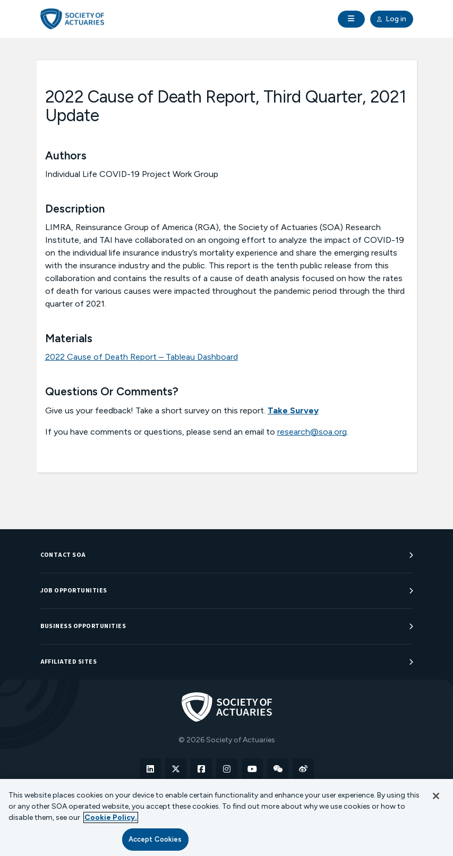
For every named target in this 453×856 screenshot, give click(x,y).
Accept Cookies (155, 839)
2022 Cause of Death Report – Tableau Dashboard (141, 357)
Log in (391, 19)
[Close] (436, 796)
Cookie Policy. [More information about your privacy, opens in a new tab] (110, 817)
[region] (226, 817)
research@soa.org (312, 432)
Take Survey (293, 410)
